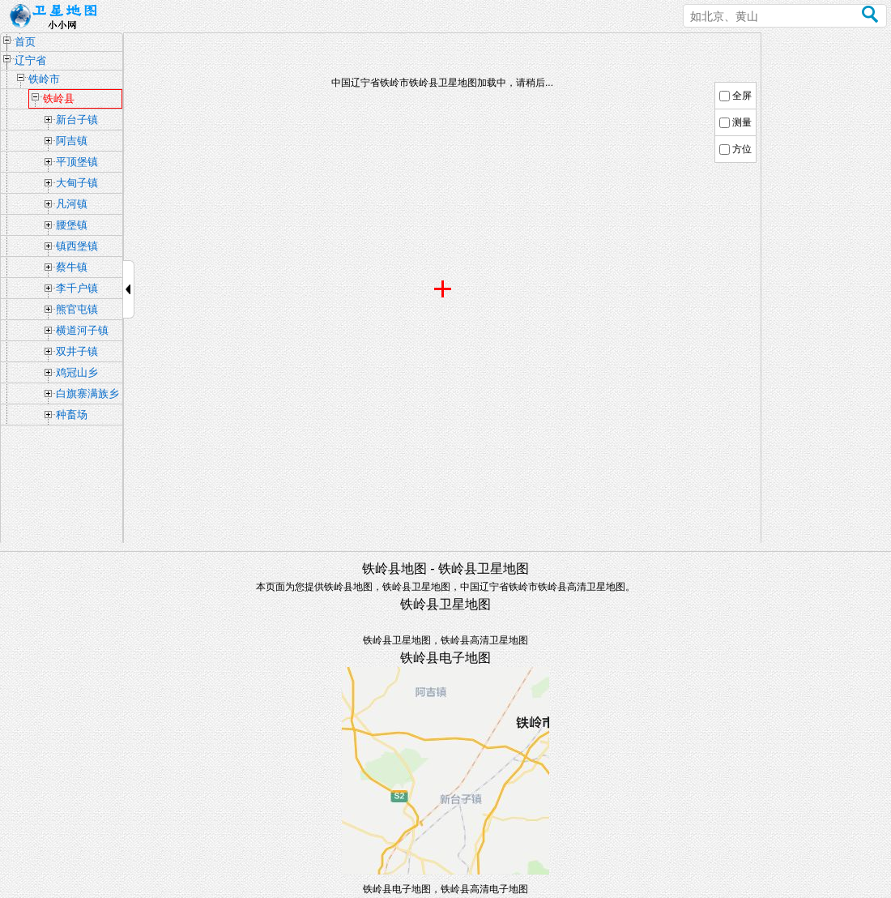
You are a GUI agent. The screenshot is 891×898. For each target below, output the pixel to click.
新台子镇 (77, 119)
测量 (742, 122)
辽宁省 (30, 60)
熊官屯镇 (77, 309)
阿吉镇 (71, 141)
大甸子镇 (77, 183)
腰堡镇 (71, 225)
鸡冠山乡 (77, 372)
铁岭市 (44, 79)
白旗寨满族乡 (87, 393)
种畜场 (71, 414)
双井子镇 (77, 351)
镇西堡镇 (77, 246)
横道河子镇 (82, 330)
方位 (742, 149)
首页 (25, 42)
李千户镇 (77, 288)
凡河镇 (71, 204)
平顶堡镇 (77, 162)
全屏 (742, 95)
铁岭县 (59, 98)
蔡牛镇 (71, 267)
